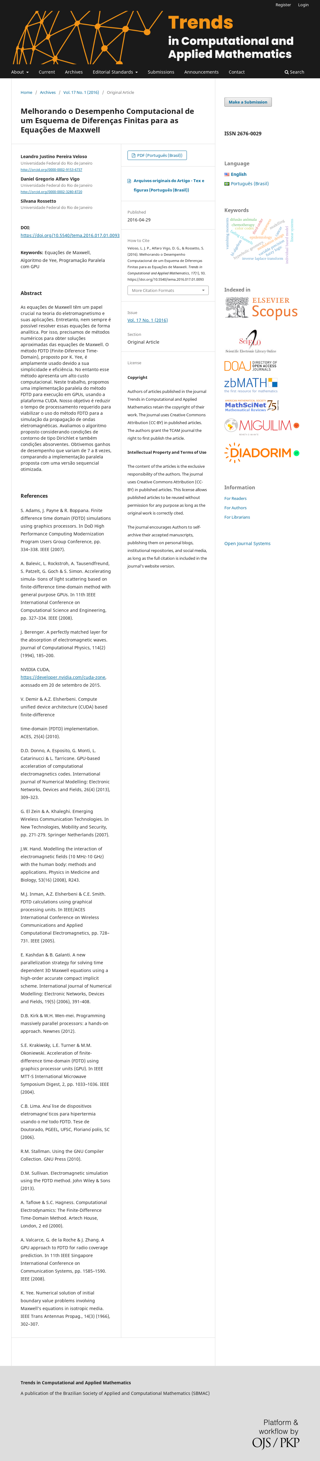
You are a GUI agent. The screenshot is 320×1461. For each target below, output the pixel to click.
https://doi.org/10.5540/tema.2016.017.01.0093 (70, 235)
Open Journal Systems (247, 543)
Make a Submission (248, 102)
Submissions (161, 72)
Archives (74, 72)
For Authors (235, 507)
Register (283, 4)
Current (47, 72)
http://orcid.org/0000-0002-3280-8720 (51, 192)
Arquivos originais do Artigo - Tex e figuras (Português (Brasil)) (169, 185)
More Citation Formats (153, 290)
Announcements (201, 72)
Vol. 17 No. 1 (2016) (81, 92)
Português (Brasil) (250, 183)
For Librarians (237, 517)
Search (294, 72)
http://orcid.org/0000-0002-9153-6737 (51, 169)
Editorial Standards (113, 72)
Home (26, 92)
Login (303, 4)
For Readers (235, 498)
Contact (237, 72)
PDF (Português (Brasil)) (159, 155)
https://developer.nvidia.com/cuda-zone (63, 677)
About (18, 72)
